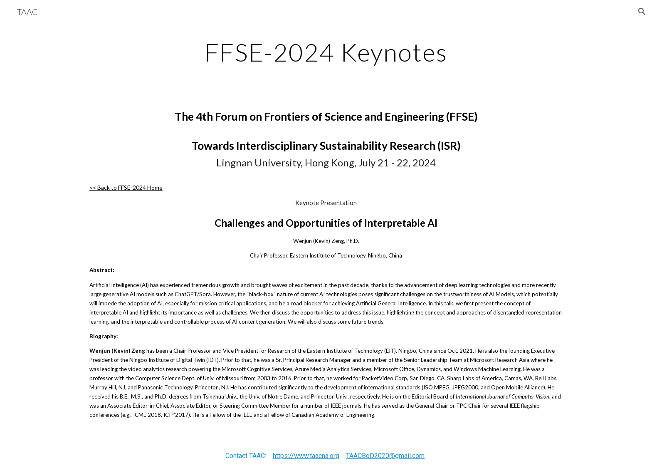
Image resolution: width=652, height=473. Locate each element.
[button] (642, 12)
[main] (326, 52)
